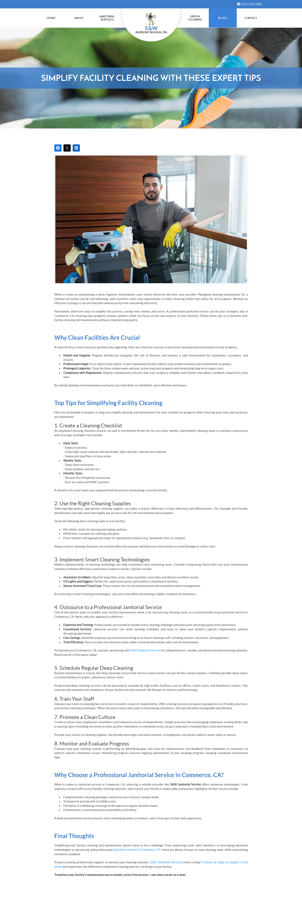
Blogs (222, 18)
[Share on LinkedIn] (76, 148)
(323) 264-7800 (249, 4)
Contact (250, 18)
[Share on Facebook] (57, 148)
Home (51, 18)
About (79, 18)
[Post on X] (67, 148)
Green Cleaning (195, 18)
